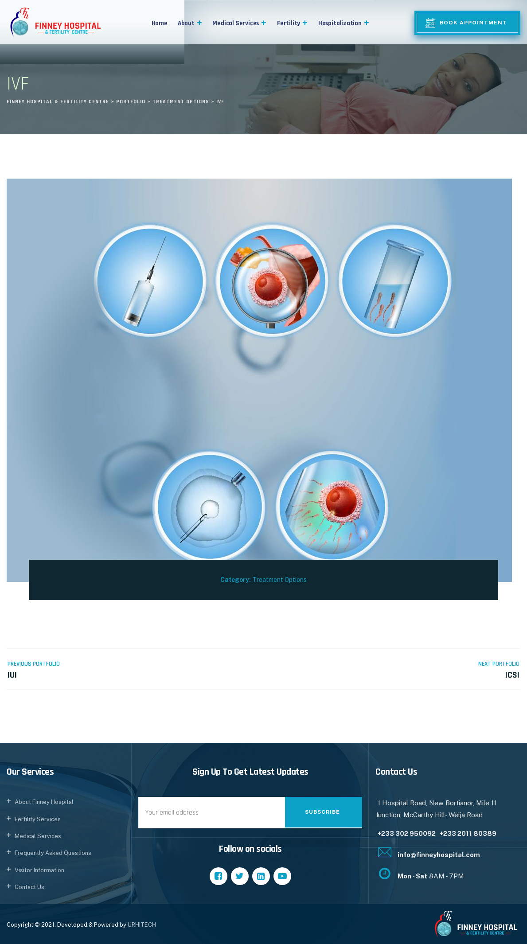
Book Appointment (473, 23)
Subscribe (322, 812)
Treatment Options (279, 579)
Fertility (292, 23)
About (190, 23)
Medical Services (239, 23)
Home (160, 23)
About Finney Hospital (44, 802)
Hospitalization (344, 23)
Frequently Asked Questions (53, 853)
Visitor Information (39, 870)
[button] (199, 23)
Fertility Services (38, 819)
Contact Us (29, 887)
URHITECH (142, 924)
